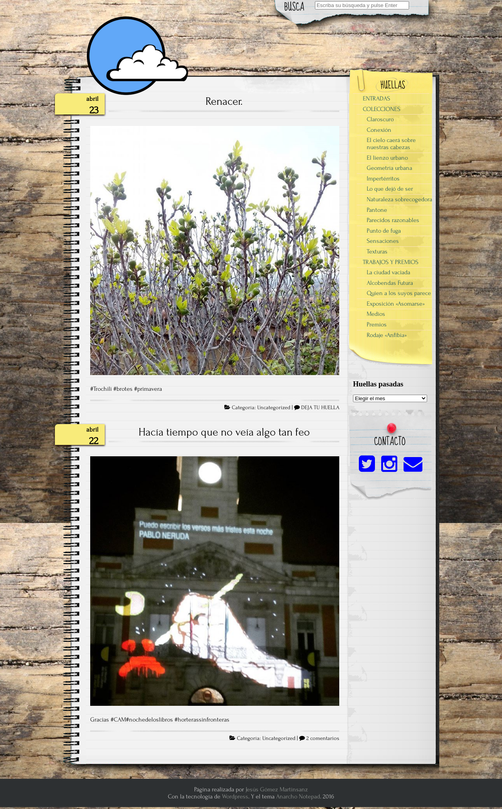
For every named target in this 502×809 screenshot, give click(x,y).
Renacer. (224, 101)
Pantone (377, 209)
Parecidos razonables (393, 220)
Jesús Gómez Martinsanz (277, 789)
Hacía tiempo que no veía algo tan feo (224, 432)
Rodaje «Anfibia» (387, 335)
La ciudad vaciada (388, 272)
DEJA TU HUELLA (320, 407)
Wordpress (235, 796)
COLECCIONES (381, 109)
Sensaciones (383, 240)
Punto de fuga (384, 230)
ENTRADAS (376, 98)
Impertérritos (383, 178)
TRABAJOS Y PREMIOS (390, 262)
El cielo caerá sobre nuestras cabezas (391, 144)
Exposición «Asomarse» (396, 303)
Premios (377, 324)
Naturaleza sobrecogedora (399, 199)
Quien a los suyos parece (399, 293)
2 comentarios (322, 738)
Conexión (379, 129)
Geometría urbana (389, 167)
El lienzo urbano (387, 157)
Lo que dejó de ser (390, 188)
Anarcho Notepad (298, 796)
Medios (376, 313)
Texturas (377, 251)
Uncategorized (273, 407)
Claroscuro (380, 119)
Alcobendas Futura (390, 282)
